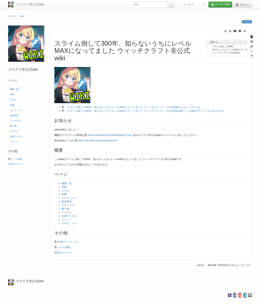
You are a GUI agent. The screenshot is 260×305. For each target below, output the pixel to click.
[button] (186, 4)
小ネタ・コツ (69, 223)
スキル (13, 99)
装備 (12, 105)
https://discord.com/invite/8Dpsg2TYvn (109, 135)
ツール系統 (16, 159)
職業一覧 (14, 89)
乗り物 (13, 126)
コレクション (16, 110)
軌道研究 (14, 115)
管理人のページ (15, 164)
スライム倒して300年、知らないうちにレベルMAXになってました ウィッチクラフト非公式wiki (229, 49)
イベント (14, 141)
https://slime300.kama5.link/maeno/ (97, 140)
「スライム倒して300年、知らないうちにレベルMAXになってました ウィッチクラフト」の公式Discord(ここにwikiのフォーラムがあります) (144, 110)
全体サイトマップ (68, 241)
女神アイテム (16, 136)
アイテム (14, 131)
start (22, 16)
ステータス (15, 120)
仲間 (12, 94)
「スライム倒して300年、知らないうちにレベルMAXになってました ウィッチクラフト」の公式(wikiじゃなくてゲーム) (132, 107)
